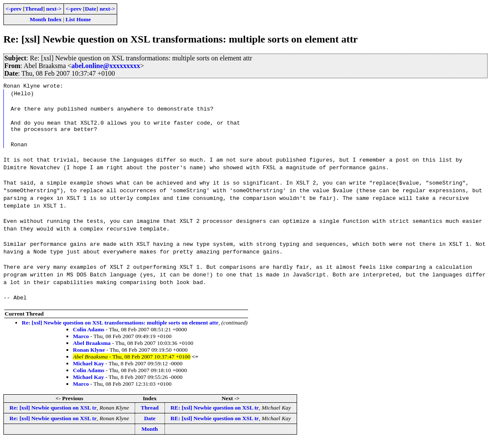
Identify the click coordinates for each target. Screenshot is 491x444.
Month (150, 431)
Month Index (45, 19)
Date (90, 9)
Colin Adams (88, 332)
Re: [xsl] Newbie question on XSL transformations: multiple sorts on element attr (120, 325)
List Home (78, 19)
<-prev (14, 9)
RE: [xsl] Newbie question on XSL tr (214, 410)
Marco (81, 339)
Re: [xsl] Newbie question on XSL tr (52, 410)
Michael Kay (88, 366)
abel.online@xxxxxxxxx (106, 65)
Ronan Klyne (89, 352)
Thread (34, 9)
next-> (53, 9)
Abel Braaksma (92, 345)
